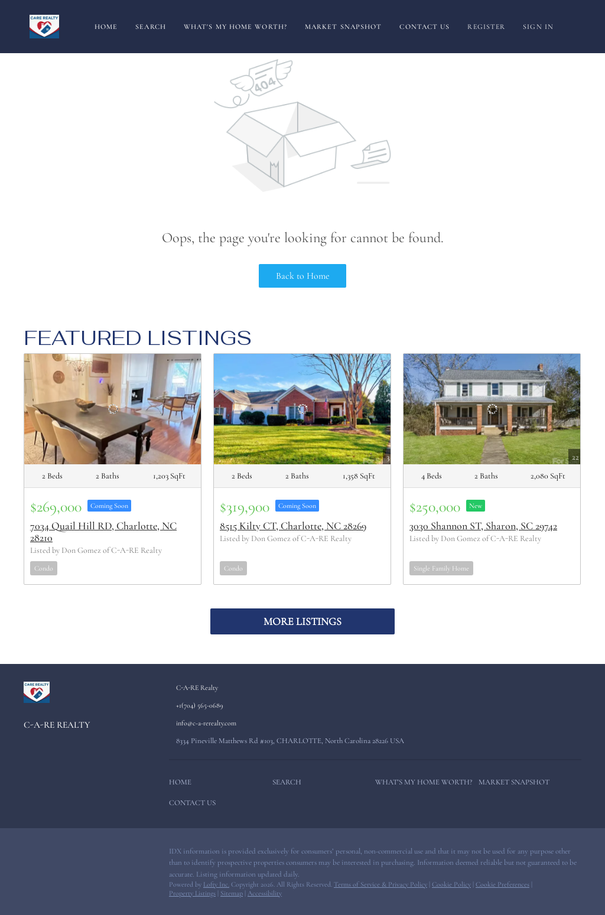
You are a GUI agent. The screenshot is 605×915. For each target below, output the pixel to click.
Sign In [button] (538, 26)
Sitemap (231, 893)
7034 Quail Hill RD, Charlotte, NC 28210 (103, 531)
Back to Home (303, 276)
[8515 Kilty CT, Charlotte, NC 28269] (302, 409)
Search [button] (150, 26)
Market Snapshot (343, 26)
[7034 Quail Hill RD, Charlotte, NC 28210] (112, 409)
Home (106, 26)
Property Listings (192, 893)
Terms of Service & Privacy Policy (380, 884)
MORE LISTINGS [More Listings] (302, 621)
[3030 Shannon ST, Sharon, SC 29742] (492, 409)
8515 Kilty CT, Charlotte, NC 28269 (293, 525)
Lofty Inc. (216, 884)
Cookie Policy (451, 884)
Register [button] (486, 26)
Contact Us (424, 26)
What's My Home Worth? (235, 26)
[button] (183, 785)
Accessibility (265, 893)
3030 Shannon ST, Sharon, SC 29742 (483, 525)
